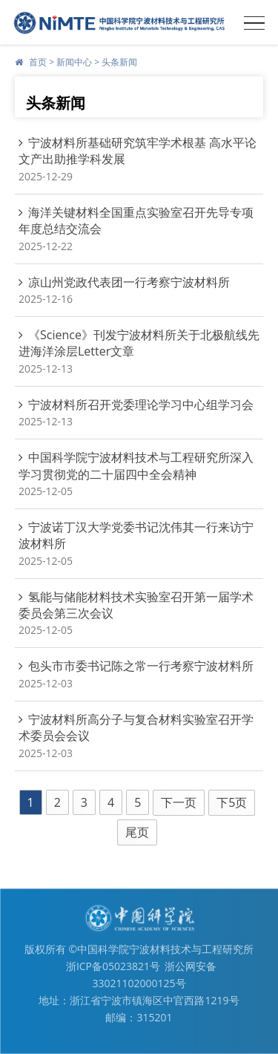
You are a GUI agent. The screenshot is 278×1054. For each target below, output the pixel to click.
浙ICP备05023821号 (113, 966)
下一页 (178, 802)
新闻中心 (74, 62)
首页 (38, 62)
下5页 (231, 802)
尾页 (137, 832)
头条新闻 (119, 62)
